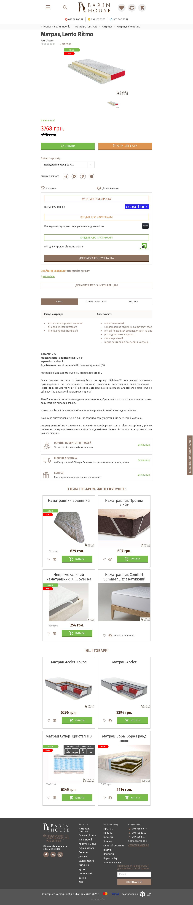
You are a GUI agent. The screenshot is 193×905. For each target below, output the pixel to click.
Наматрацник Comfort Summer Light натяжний (124, 576)
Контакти (108, 854)
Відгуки (107, 850)
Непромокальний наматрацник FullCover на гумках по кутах (68, 579)
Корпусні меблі (87, 844)
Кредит (107, 841)
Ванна (82, 878)
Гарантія (108, 837)
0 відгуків (65, 44)
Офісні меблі (86, 848)
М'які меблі (85, 839)
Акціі (81, 882)
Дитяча (83, 856)
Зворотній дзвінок (138, 845)
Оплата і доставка (113, 845)
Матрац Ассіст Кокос (68, 662)
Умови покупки (112, 862)
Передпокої (85, 873)
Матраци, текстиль (84, 830)
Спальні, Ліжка (87, 835)
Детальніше (48, 276)
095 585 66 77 (139, 828)
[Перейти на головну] (96, 7)
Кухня (82, 869)
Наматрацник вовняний (69, 500)
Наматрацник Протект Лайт (124, 502)
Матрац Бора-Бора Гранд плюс (124, 738)
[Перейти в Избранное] (122, 8)
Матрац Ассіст (124, 662)
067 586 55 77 (139, 837)
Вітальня (84, 865)
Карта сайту (110, 858)
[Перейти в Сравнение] (132, 8)
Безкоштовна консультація (189, 455)
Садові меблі (86, 861)
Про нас (108, 828)
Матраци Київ (96, 899)
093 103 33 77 (139, 833)
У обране (51, 188)
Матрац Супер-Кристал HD (69, 736)
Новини (108, 833)
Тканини (83, 852)
